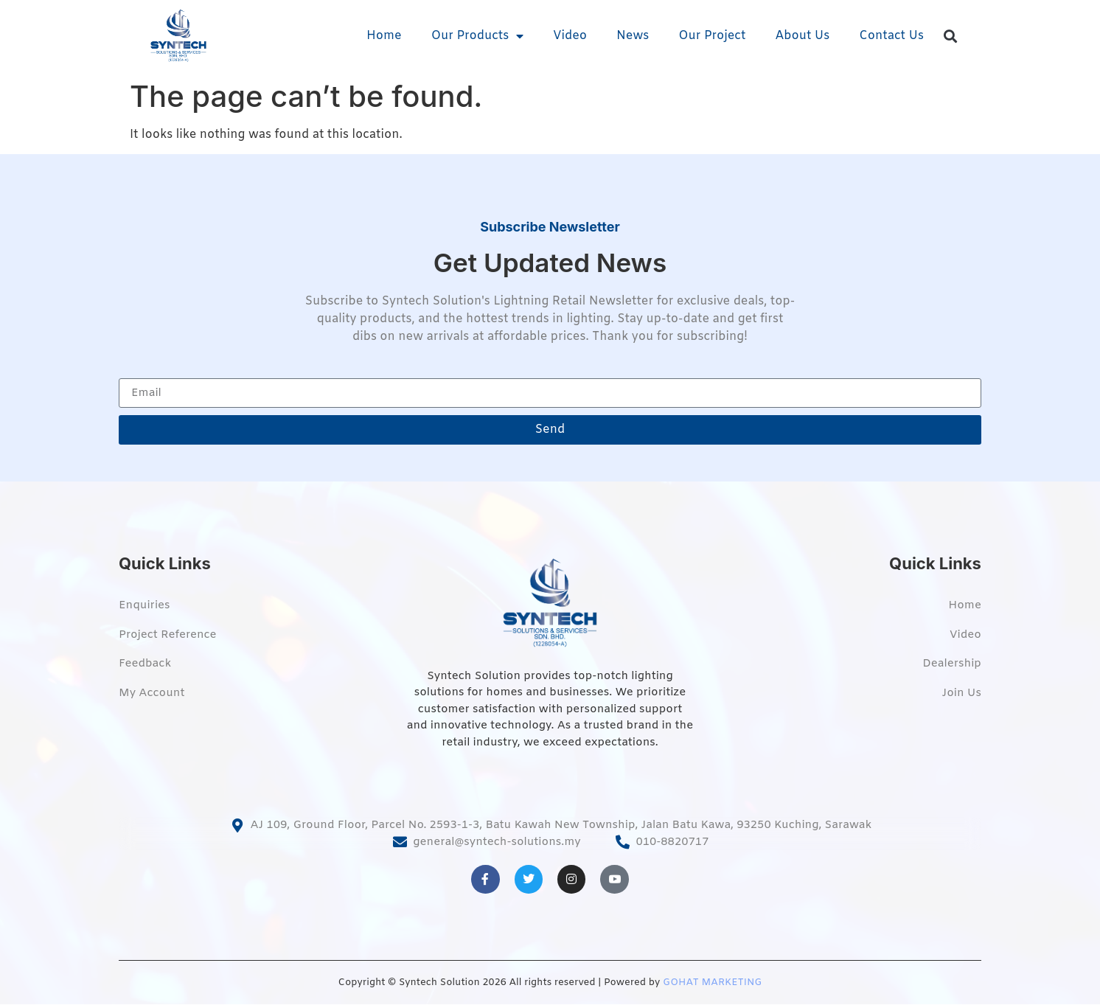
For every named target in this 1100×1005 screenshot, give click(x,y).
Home (384, 36)
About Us (802, 36)
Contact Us (891, 36)
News (632, 36)
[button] (951, 36)
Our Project (711, 36)
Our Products (477, 36)
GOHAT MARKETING (712, 982)
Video (570, 36)
